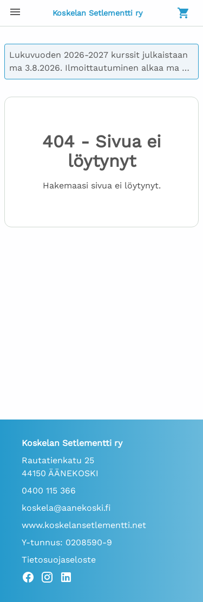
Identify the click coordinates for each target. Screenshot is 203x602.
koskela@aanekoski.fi (66, 508)
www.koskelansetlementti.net (84, 525)
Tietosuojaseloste (59, 559)
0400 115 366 (49, 490)
